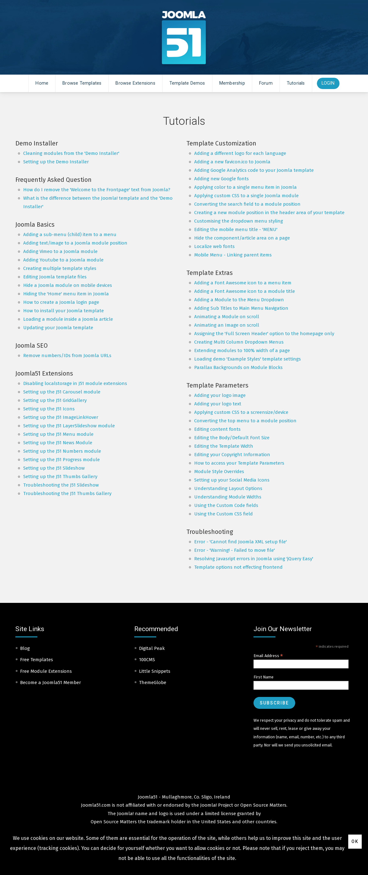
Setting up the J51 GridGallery (55, 400)
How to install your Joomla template (63, 311)
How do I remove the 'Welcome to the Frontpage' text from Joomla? (96, 189)
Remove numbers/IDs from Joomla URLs (67, 355)
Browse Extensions (135, 83)
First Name (263, 677)
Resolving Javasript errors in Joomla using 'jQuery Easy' (253, 558)
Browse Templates (81, 83)
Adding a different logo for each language (240, 153)
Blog (25, 648)
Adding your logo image (220, 395)
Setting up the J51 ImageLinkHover (60, 417)
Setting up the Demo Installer (56, 162)
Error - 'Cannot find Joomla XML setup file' (240, 542)
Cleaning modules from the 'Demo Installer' (71, 153)
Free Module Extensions (46, 671)
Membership (232, 83)
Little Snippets (154, 671)
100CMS (147, 659)
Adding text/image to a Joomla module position (75, 243)
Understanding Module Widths (227, 497)
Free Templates (36, 659)
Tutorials (296, 83)
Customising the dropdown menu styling (238, 221)
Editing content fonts (217, 429)
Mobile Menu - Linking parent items (233, 255)
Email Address (268, 656)
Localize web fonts (214, 246)
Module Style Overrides (219, 471)
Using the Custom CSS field (223, 514)
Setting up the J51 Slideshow (54, 468)
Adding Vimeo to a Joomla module (60, 251)
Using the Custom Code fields (226, 505)
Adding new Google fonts (221, 179)
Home (41, 83)
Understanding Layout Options (228, 488)
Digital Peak (152, 648)
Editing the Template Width (223, 446)
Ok (355, 841)
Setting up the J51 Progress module (61, 459)
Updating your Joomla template (58, 327)
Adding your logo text (217, 404)
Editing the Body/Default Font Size (231, 437)
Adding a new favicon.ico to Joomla (232, 162)
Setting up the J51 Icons (49, 409)
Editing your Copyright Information (232, 454)
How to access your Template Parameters (239, 463)
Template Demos (187, 83)
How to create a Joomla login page (61, 302)
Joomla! (125, 813)
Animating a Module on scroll (226, 316)
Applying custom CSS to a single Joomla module (246, 195)
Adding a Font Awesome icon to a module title (244, 291)
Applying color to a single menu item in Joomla (245, 187)
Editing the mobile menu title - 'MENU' (235, 229)
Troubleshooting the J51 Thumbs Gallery (67, 493)
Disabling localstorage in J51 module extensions (75, 383)
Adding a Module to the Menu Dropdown (239, 300)
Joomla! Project (216, 805)
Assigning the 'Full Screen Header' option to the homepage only (264, 333)
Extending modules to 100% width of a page (242, 350)
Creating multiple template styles (59, 268)
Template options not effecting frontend (238, 567)
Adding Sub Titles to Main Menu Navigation (241, 308)
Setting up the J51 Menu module (58, 434)
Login (328, 83)
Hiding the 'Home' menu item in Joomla (66, 294)
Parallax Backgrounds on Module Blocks (238, 367)
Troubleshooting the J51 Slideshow (61, 485)
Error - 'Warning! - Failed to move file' (234, 550)
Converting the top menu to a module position (245, 421)
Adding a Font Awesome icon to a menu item (242, 283)
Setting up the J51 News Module (57, 442)
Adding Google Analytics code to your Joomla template (254, 170)
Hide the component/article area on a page (242, 238)
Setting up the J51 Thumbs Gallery (60, 476)
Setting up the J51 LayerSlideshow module (69, 426)
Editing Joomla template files (55, 277)
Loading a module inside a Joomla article (68, 319)
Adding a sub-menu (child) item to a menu (69, 234)
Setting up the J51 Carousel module (61, 392)
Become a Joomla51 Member (50, 682)
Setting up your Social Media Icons (231, 480)
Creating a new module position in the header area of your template (269, 212)
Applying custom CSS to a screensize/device (241, 412)
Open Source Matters (263, 805)
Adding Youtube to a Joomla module (63, 260)
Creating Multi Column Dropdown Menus (239, 342)
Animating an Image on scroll (226, 325)
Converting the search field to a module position (247, 204)
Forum (266, 83)
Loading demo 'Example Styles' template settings (247, 359)
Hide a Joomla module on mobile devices (67, 285)
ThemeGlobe (152, 682)
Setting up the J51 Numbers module (62, 451)
